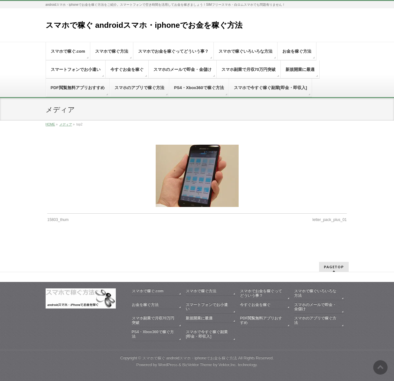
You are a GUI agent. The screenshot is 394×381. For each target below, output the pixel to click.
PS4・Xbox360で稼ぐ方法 (153, 334)
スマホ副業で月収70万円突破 (153, 320)
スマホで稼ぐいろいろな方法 (315, 293)
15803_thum (58, 219)
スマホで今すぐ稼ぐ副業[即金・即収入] (207, 334)
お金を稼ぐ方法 (145, 304)
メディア (65, 124)
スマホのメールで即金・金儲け (315, 306)
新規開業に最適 (199, 318)
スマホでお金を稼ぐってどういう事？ (261, 293)
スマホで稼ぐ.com (148, 291)
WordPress (168, 364)
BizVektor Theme (197, 364)
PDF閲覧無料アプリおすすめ (261, 320)
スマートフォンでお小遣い (207, 306)
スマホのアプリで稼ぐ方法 (315, 320)
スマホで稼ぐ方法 (201, 291)
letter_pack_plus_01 (329, 219)
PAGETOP (334, 267)
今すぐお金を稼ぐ (255, 304)
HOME (50, 124)
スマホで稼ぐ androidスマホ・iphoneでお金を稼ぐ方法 (144, 25)
